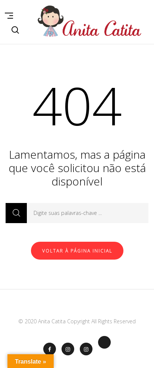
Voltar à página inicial (77, 251)
